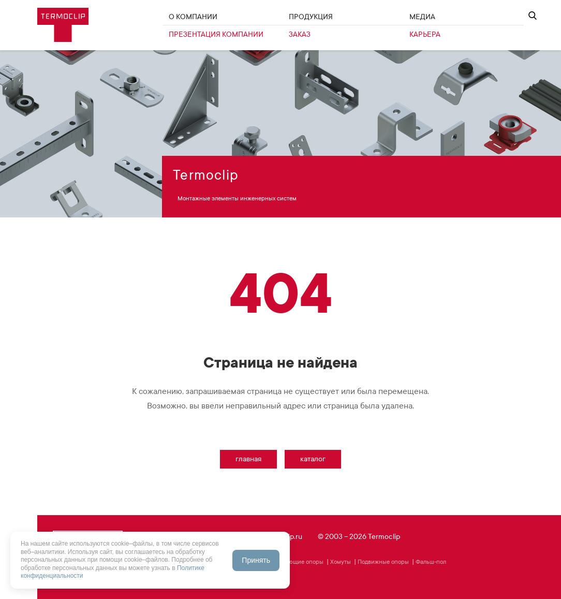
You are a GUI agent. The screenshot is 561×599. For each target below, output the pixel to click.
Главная (248, 459)
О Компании (193, 16)
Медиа (422, 16)
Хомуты (340, 561)
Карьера (424, 34)
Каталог (313, 459)
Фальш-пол (431, 561)
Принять (256, 560)
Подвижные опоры (383, 561)
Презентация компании (216, 34)
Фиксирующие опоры (293, 561)
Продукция (311, 16)
